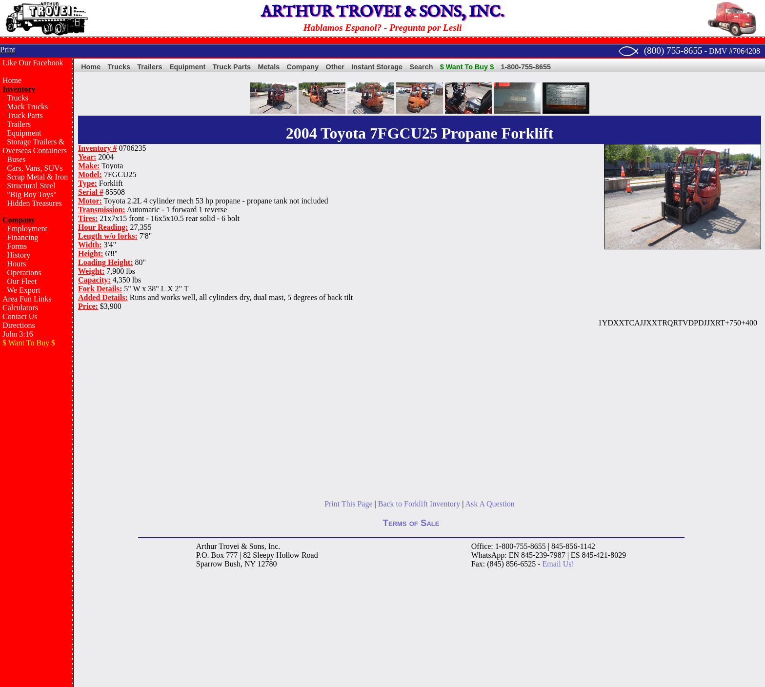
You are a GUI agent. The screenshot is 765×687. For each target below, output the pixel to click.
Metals (269, 67)
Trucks (17, 98)
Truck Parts (25, 115)
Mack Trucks (27, 106)
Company (303, 67)
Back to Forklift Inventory (419, 504)
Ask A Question (489, 504)
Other (335, 67)
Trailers (19, 124)
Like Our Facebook (32, 63)
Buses (16, 159)
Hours (16, 264)
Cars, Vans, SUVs (34, 168)
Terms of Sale (411, 523)
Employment (27, 228)
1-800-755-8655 (526, 67)
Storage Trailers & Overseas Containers (34, 146)
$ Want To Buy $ (467, 67)
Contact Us (20, 316)
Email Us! (558, 564)
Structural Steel (31, 186)
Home (11, 80)
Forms (17, 246)
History (18, 255)
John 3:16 (17, 334)
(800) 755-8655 (673, 50)
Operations (24, 272)
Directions (18, 325)
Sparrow (209, 564)
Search (421, 67)
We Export (23, 290)
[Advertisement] (36, 510)
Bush (232, 564)
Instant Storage (377, 67)
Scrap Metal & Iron (37, 177)
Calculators (20, 307)
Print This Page (348, 504)
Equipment (24, 133)
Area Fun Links (26, 299)
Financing (22, 237)
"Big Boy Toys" (31, 194)
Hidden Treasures (34, 203)
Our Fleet (22, 281)
